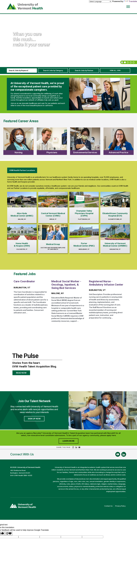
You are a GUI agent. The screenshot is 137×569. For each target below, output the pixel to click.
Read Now (23, 373)
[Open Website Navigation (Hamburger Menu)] (129, 6)
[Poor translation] (9, 533)
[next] (133, 17)
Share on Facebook (73, 447)
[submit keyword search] (34, 70)
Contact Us (109, 506)
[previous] (130, 17)
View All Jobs (115, 70)
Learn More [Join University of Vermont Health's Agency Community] (70, 442)
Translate (130, 1)
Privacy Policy (121, 506)
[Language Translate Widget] (100, 1)
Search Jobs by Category (53, 70)
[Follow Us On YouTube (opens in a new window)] (118, 454)
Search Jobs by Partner (84, 70)
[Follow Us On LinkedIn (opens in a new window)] (124, 454)
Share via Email (79, 447)
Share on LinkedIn (76, 447)
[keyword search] (22, 70)
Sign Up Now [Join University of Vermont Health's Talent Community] (34, 418)
